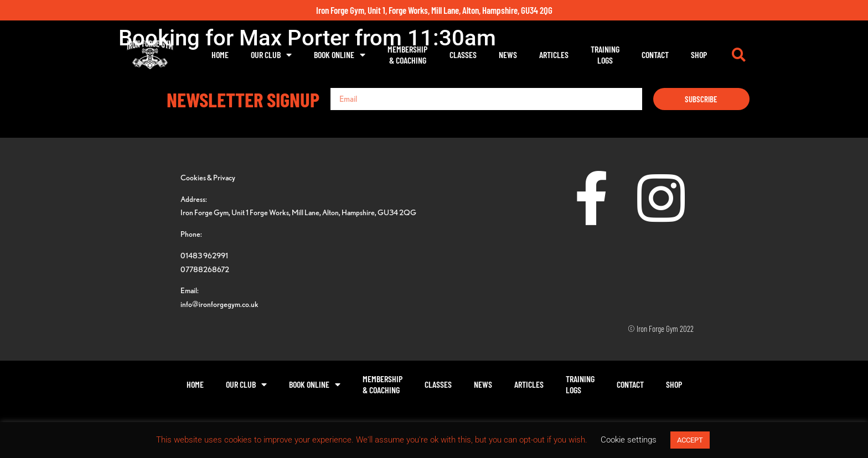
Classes (463, 54)
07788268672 (204, 269)
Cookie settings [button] (629, 440)
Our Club (271, 55)
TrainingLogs (605, 54)
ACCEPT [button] (690, 440)
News (508, 54)
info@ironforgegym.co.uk (219, 304)
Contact (655, 54)
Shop (699, 54)
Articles (554, 54)
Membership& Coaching (407, 54)
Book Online (339, 55)
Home (220, 54)
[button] (738, 55)
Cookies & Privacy (207, 177)
